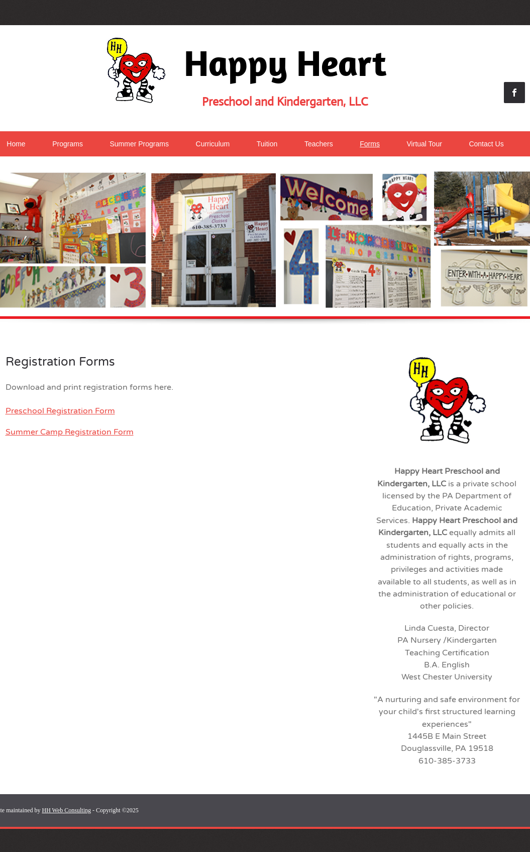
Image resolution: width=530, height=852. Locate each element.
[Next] (523, 250)
